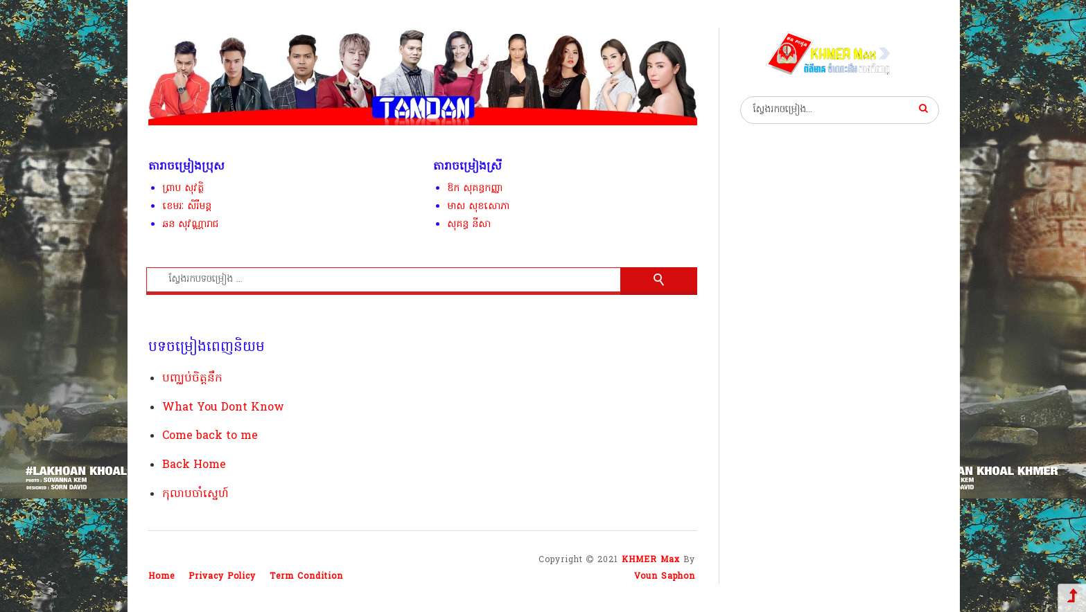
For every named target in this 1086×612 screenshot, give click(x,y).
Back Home (194, 465)
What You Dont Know (223, 407)
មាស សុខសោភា (478, 206)
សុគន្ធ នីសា (469, 224)
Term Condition (306, 576)
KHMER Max (651, 560)
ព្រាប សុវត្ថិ (183, 188)
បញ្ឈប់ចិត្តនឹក (192, 378)
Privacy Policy (222, 576)
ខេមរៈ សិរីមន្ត (186, 206)
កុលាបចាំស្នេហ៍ (195, 494)
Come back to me (210, 436)
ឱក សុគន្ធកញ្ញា (475, 188)
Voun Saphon (664, 576)
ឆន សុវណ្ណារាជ (190, 224)
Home (161, 576)
